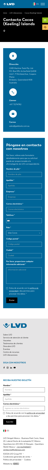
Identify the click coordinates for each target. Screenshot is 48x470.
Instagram (8, 368)
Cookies (27, 460)
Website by (11, 464)
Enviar (11, 300)
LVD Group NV (16, 454)
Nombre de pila (12, 169)
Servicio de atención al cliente (15, 338)
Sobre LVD (7, 335)
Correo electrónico (14, 204)
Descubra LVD (9, 346)
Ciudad (9, 250)
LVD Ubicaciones (10, 355)
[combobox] (9, 220)
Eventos (6, 349)
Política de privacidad (12, 460)
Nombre (6, 385)
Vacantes (7, 340)
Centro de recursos (11, 352)
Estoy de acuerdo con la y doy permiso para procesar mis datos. (23, 291)
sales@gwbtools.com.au (19, 126)
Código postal (12, 239)
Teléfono (10, 215)
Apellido (9, 180)
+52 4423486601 (24, 447)
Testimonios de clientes (13, 343)
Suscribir (9, 422)
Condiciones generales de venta (16, 457)
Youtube (15, 368)
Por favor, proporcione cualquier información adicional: (19, 262)
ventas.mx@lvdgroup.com (14, 450)
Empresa (10, 191)
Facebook (4, 368)
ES (37, 4)
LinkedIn (11, 368)
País (8, 227)
